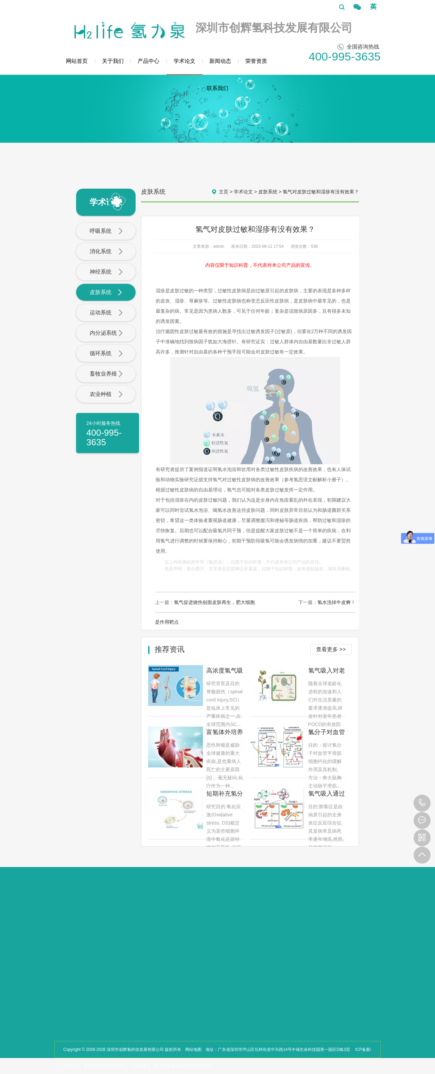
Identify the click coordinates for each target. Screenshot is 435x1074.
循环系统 (106, 353)
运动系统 (106, 313)
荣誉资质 (256, 61)
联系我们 (217, 88)
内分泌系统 (106, 333)
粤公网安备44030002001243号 (183, 1065)
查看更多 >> (331, 649)
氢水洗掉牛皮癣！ (336, 602)
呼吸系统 (106, 231)
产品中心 (148, 61)
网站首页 (77, 61)
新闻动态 (220, 61)
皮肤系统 (106, 292)
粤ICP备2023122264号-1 (106, 1065)
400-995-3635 (422, 803)
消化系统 (106, 251)
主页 (223, 191)
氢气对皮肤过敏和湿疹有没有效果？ (321, 191)
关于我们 (113, 61)
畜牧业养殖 (106, 374)
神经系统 (106, 272)
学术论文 (185, 66)
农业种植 (106, 394)
